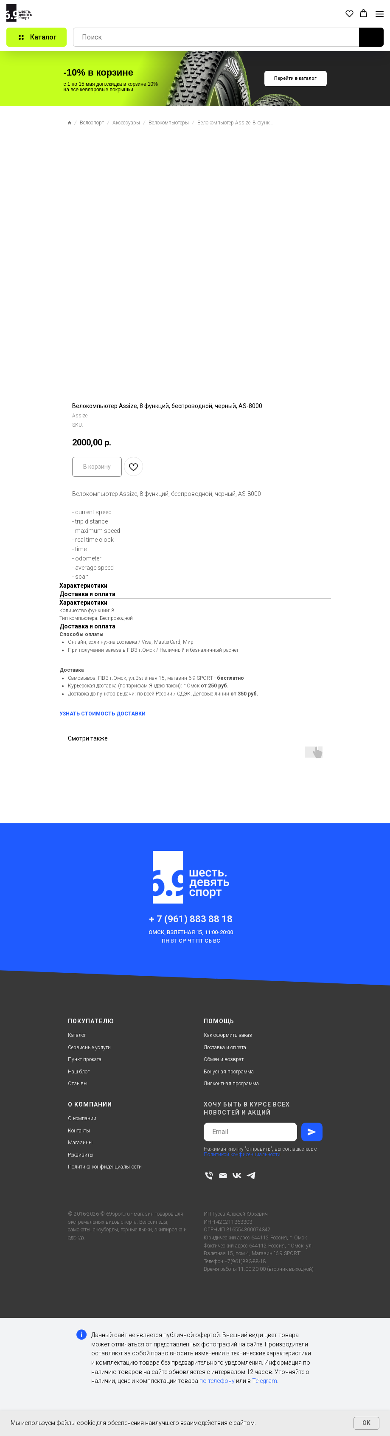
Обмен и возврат (224, 1059)
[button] (349, 13)
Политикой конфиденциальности (242, 1154)
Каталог (77, 1035)
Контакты (79, 1131)
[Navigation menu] (380, 14)
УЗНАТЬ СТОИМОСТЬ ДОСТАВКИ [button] (102, 714)
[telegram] (251, 1175)
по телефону (217, 1380)
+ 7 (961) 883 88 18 (191, 919)
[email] (223, 1175)
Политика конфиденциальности (105, 1167)
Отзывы (77, 1084)
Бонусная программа (229, 1072)
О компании (82, 1118)
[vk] (237, 1175)
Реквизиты (80, 1155)
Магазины (80, 1143)
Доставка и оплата (225, 1047)
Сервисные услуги (89, 1047)
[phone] (209, 1175)
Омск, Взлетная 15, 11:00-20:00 (191, 932)
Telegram (264, 1380)
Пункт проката (84, 1059)
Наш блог (79, 1072)
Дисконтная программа (231, 1084)
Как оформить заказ (228, 1035)
